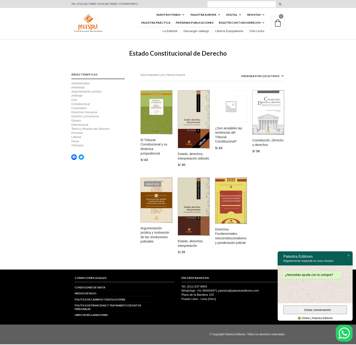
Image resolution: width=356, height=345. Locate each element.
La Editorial (170, 31)
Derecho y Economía (85, 117)
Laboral (76, 137)
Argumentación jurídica (86, 92)
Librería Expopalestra (229, 31)
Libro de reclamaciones (91, 315)
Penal (75, 142)
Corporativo (79, 108)
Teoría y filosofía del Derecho (90, 129)
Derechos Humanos (84, 113)
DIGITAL (231, 15)
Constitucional (80, 104)
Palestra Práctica (156, 23)
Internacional (79, 125)
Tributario (77, 146)
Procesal (77, 133)
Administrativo (80, 84)
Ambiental (77, 88)
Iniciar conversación (315, 310)
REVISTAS (254, 15)
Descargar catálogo (196, 31)
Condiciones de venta (90, 288)
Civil (74, 100)
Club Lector (257, 31)
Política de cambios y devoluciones (100, 300)
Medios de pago (85, 294)
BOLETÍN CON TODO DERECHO (240, 23)
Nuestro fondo (168, 15)
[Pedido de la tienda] (256, 77)
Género (76, 121)
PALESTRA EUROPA (203, 15)
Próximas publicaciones (194, 23)
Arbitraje (76, 96)
